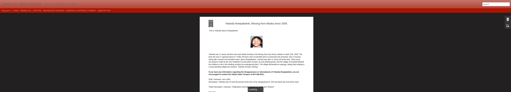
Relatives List (25, 10)
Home (16, 10)
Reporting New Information (53, 10)
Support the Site (104, 10)
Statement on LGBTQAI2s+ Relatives (81, 10)
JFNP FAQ (37, 10)
